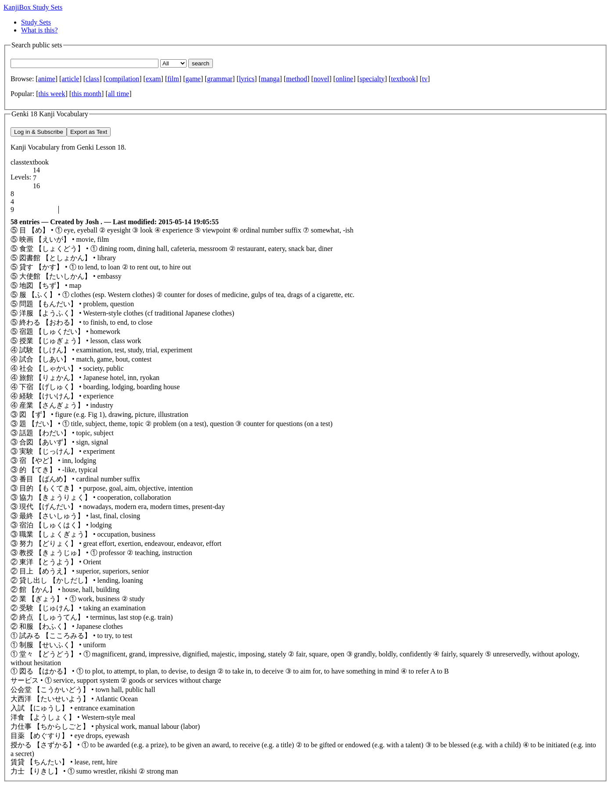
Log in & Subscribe (38, 132)
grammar (220, 78)
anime (46, 78)
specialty (372, 78)
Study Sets (36, 22)
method (296, 78)
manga (270, 78)
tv (424, 78)
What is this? (39, 30)
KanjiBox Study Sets (33, 7)
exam (153, 78)
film (173, 78)
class (92, 78)
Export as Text (88, 132)
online (344, 78)
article (70, 78)
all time (118, 93)
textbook (403, 78)
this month (86, 93)
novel (321, 78)
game (193, 78)
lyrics (247, 78)
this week (52, 93)
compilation (122, 78)
